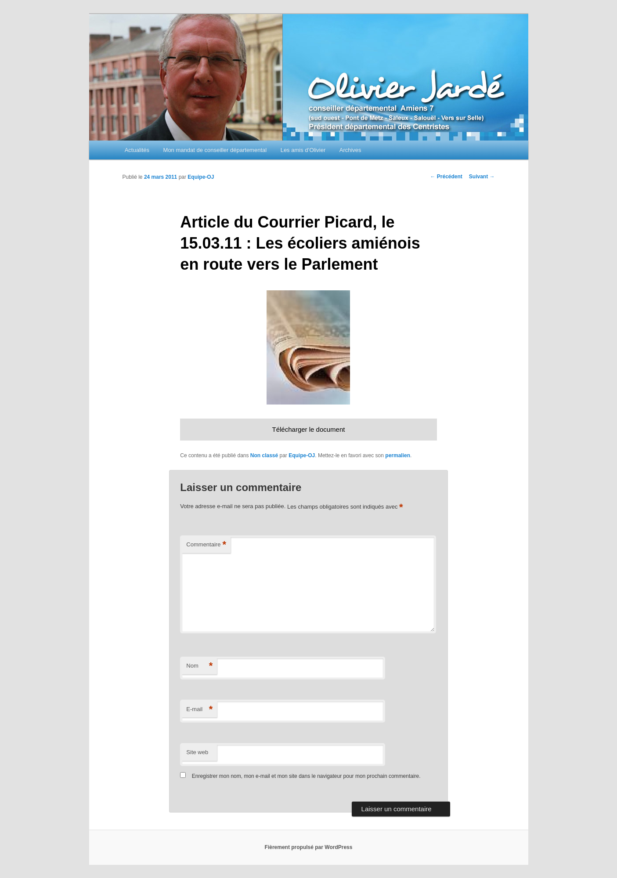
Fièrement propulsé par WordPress (309, 847)
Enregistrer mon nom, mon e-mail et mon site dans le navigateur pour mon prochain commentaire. (306, 776)
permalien (397, 455)
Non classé (264, 455)
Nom (199, 666)
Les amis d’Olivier (303, 150)
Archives (350, 150)
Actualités (137, 150)
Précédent (446, 176)
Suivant (482, 176)
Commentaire (206, 544)
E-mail (199, 709)
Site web (197, 752)
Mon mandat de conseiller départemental (215, 150)
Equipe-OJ (201, 177)
